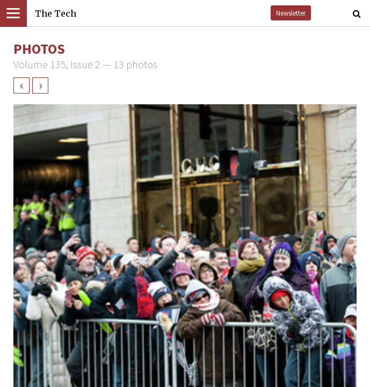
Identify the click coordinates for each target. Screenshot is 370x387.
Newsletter (291, 13)
